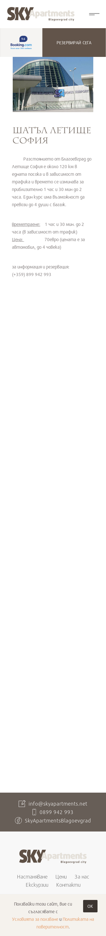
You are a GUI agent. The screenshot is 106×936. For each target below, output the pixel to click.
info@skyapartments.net (58, 804)
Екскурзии (37, 885)
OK (90, 906)
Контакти (68, 885)
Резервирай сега (74, 42)
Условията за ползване (35, 919)
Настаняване (32, 876)
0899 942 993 (56, 812)
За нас (82, 876)
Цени (61, 876)
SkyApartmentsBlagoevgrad (58, 820)
